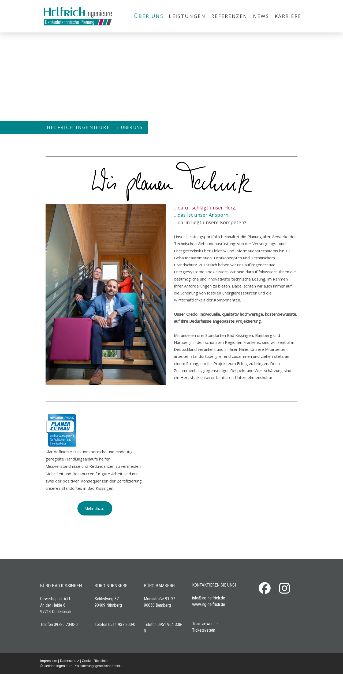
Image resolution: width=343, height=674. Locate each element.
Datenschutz (69, 661)
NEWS (261, 16)
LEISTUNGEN (187, 16)
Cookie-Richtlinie (94, 661)
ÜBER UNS (148, 16)
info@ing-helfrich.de (208, 598)
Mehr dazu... (94, 508)
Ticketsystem (203, 630)
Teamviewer (202, 623)
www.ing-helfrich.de (208, 604)
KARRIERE (288, 16)
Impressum (48, 661)
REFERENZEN (229, 16)
